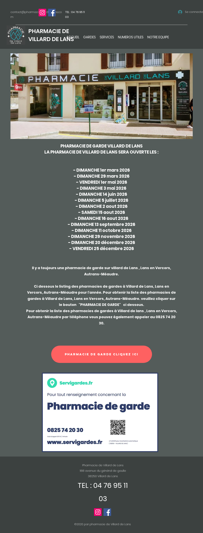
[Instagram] (42, 12)
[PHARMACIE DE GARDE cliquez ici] (101, 354)
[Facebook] (52, 12)
